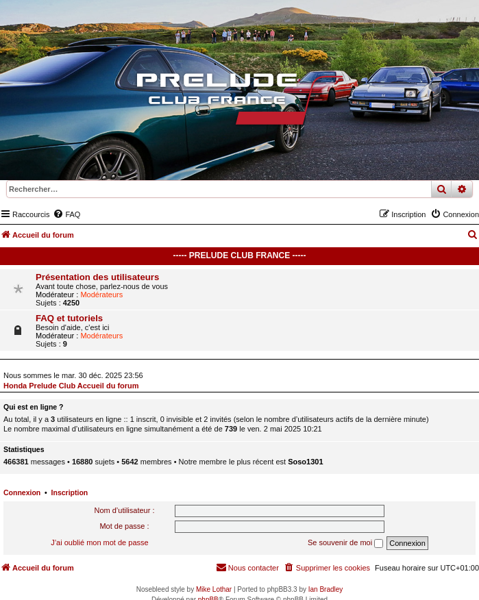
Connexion (21, 492)
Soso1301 (305, 462)
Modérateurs (101, 294)
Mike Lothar (214, 589)
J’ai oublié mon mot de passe (99, 542)
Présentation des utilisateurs (97, 277)
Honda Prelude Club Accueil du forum (71, 386)
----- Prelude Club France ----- (239, 255)
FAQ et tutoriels (69, 318)
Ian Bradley (325, 589)
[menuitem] (66, 214)
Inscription (69, 492)
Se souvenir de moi (345, 543)
